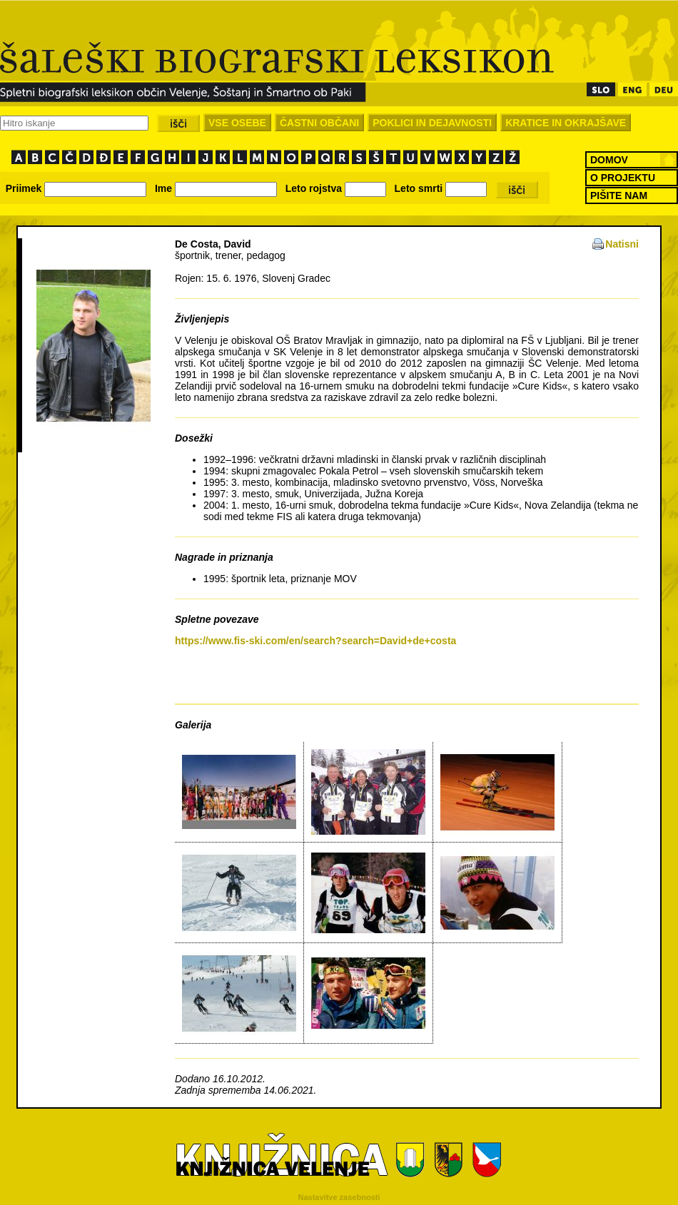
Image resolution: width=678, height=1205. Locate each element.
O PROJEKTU (622, 177)
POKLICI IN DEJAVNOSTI (432, 122)
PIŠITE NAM (618, 195)
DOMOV (609, 160)
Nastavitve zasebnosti (339, 1197)
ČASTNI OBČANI (319, 122)
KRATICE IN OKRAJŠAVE (565, 122)
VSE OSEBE (237, 122)
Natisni (622, 244)
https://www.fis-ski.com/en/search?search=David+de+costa (315, 640)
